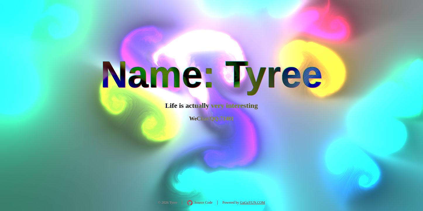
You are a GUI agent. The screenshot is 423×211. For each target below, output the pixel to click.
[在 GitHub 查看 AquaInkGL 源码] (199, 202)
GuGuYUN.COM (252, 202)
